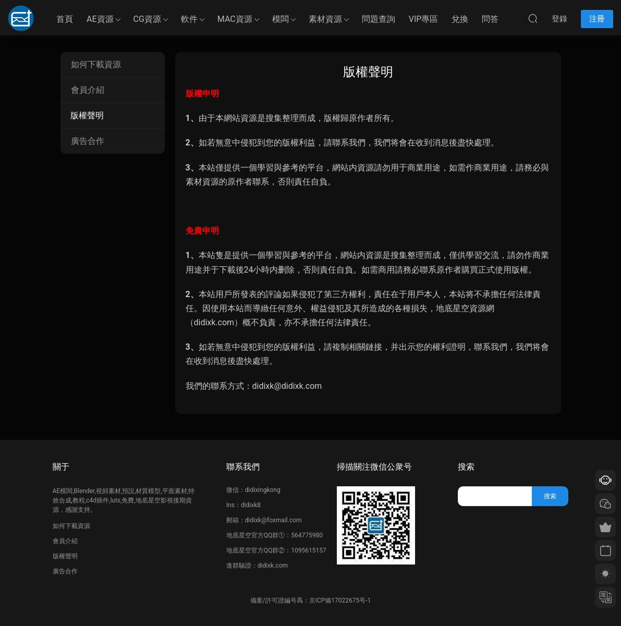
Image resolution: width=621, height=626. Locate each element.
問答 (490, 19)
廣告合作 (87, 141)
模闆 (280, 19)
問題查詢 (378, 19)
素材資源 (325, 19)
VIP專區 (424, 19)
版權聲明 (87, 115)
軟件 (189, 19)
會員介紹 (87, 90)
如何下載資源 (96, 64)
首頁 (64, 19)
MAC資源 (234, 19)
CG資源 (147, 19)
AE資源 (100, 19)
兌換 (460, 19)
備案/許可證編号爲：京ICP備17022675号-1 (310, 600)
